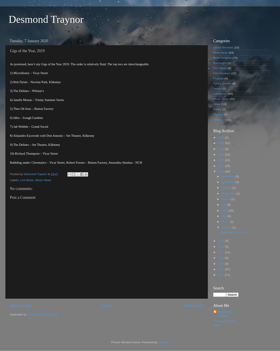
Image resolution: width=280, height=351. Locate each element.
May (224, 216)
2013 (221, 274)
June (224, 210)
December (228, 176)
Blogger (163, 342)
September (228, 193)
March (225, 221)
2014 (221, 269)
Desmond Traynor (46, 19)
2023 (221, 154)
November (228, 182)
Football (218, 78)
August (226, 199)
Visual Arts (220, 119)
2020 (221, 171)
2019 (221, 240)
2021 (221, 166)
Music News (43, 180)
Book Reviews (222, 57)
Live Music (27, 180)
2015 (221, 263)
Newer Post (20, 305)
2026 (221, 137)
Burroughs (220, 63)
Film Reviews (221, 73)
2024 (221, 149)
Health (217, 88)
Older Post (194, 305)
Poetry (217, 109)
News (217, 104)
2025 (221, 143)
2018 (221, 246)
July (224, 204)
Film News (220, 68)
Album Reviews (223, 47)
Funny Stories (222, 83)
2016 (221, 257)
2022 (221, 160)
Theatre (218, 114)
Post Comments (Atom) (43, 314)
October (226, 187)
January (226, 227)
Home (107, 305)
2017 (221, 252)
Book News (220, 52)
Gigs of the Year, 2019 (235, 232)
